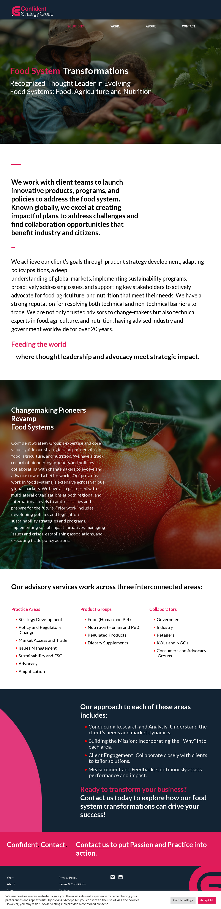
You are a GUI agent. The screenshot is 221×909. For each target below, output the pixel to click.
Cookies (64, 890)
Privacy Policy (68, 877)
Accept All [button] (206, 900)
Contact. (189, 26)
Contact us (92, 844)
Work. (115, 26)
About (11, 884)
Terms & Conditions (72, 884)
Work (10, 877)
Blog (10, 890)
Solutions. (76, 26)
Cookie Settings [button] (183, 900)
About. (151, 26)
